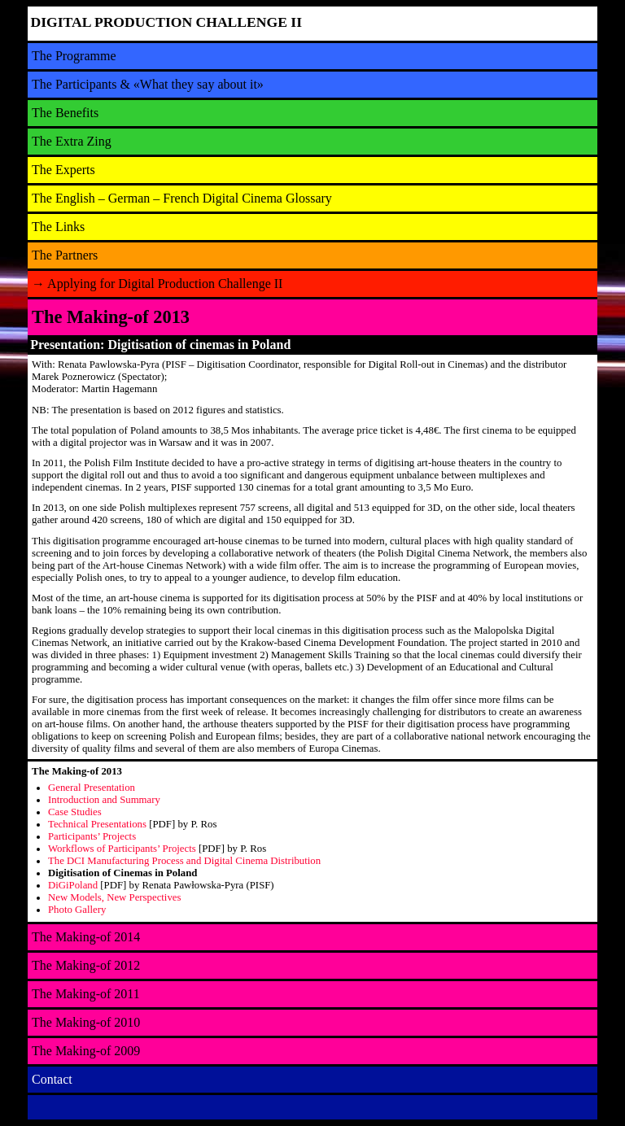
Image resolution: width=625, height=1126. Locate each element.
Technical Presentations (97, 824)
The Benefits (65, 113)
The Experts (63, 170)
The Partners (65, 255)
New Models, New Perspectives (114, 897)
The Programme (74, 56)
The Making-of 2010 (86, 1022)
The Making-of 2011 (86, 994)
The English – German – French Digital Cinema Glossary (182, 198)
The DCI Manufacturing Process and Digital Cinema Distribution (184, 860)
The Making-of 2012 (86, 965)
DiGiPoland (73, 885)
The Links (58, 226)
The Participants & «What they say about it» (148, 84)
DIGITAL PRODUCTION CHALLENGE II (167, 22)
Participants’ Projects (92, 836)
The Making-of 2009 (86, 1051)
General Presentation (91, 787)
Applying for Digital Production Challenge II (157, 283)
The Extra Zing (71, 141)
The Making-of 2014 (86, 937)
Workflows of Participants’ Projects (122, 848)
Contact (52, 1079)
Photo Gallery (77, 909)
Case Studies (75, 812)
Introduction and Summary (104, 799)
